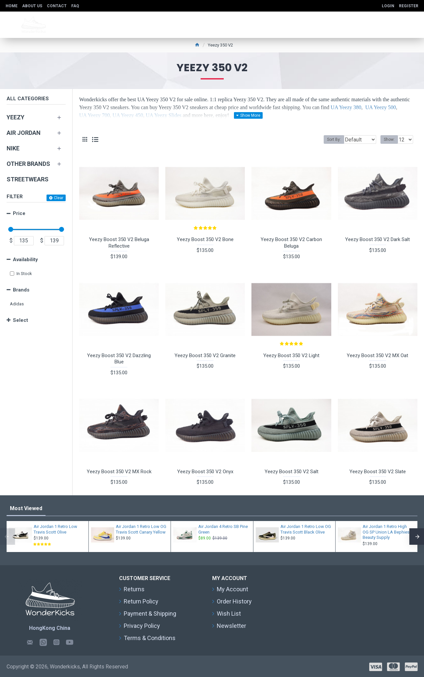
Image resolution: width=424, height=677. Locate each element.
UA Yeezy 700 (94, 115)
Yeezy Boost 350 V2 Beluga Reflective (119, 242)
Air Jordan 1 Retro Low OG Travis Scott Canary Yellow (141, 529)
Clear (58, 198)
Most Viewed (26, 508)
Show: (391, 139)
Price (19, 213)
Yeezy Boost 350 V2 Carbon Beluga (291, 242)
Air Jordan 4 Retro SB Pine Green (223, 529)
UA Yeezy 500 (380, 107)
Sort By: (329, 139)
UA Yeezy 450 (128, 115)
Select (20, 320)
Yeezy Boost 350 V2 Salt (291, 472)
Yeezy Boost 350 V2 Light (291, 355)
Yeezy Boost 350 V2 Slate (377, 472)
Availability (25, 259)
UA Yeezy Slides (163, 115)
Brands (21, 290)
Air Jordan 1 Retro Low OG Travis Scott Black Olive (305, 529)
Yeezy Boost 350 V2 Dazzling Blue (119, 359)
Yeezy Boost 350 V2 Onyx (205, 472)
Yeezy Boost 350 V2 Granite (205, 355)
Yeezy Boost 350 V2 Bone (205, 239)
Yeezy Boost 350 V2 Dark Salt (377, 239)
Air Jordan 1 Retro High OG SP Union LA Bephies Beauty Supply (386, 532)
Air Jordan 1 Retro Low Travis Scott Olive (55, 529)
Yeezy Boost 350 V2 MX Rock (119, 472)
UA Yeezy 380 (346, 107)
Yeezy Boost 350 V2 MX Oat (377, 355)
